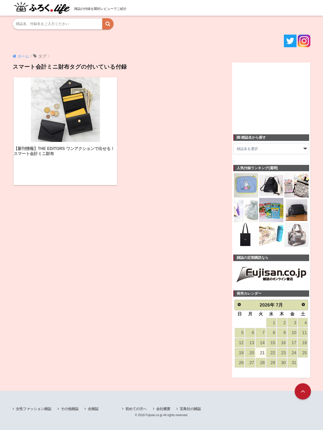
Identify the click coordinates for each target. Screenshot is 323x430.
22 (273, 352)
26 (241, 362)
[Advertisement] (271, 95)
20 (252, 352)
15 (273, 342)
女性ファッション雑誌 (33, 409)
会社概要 (163, 409)
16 (283, 342)
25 (304, 352)
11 (304, 332)
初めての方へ (136, 409)
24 (294, 352)
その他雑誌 (69, 409)
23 (283, 352)
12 (241, 342)
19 (241, 352)
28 (262, 362)
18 (304, 342)
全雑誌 (93, 409)
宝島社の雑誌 (190, 409)
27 (252, 362)
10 (294, 332)
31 (294, 362)
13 (252, 342)
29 (273, 362)
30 (283, 362)
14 (262, 342)
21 (262, 352)
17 (294, 342)
